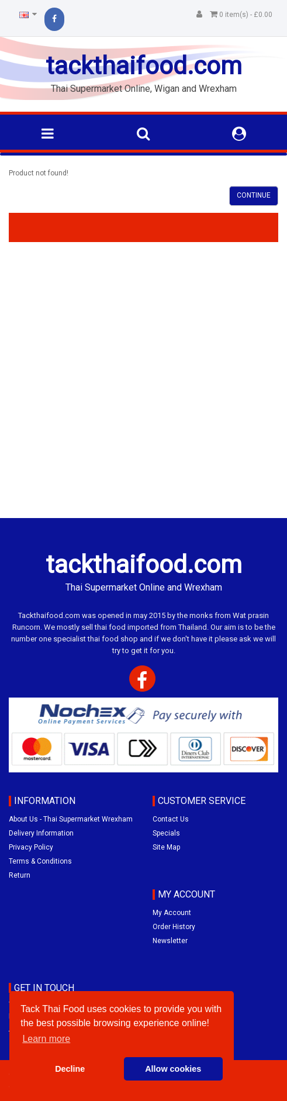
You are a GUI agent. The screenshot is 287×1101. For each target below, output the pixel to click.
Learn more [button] (46, 1039)
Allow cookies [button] (173, 1069)
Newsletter (170, 941)
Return (19, 875)
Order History (174, 927)
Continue (254, 195)
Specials (166, 833)
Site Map (166, 847)
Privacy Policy (31, 847)
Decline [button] (70, 1069)
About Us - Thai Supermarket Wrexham (71, 819)
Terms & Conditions (40, 861)
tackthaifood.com (144, 65)
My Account (172, 913)
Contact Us (171, 819)
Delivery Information (41, 833)
